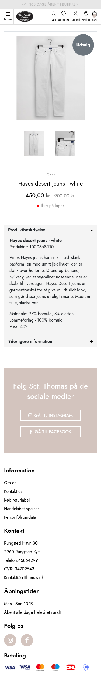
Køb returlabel (17, 500)
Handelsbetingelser (21, 509)
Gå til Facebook (50, 432)
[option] (34, 143)
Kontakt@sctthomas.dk (24, 577)
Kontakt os (13, 491)
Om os (10, 483)
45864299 (28, 560)
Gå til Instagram (50, 415)
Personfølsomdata (20, 517)
